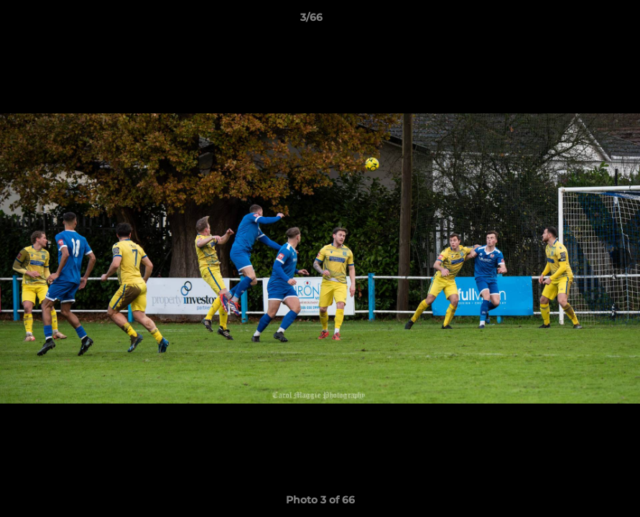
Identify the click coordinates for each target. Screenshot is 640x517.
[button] (579, 20)
